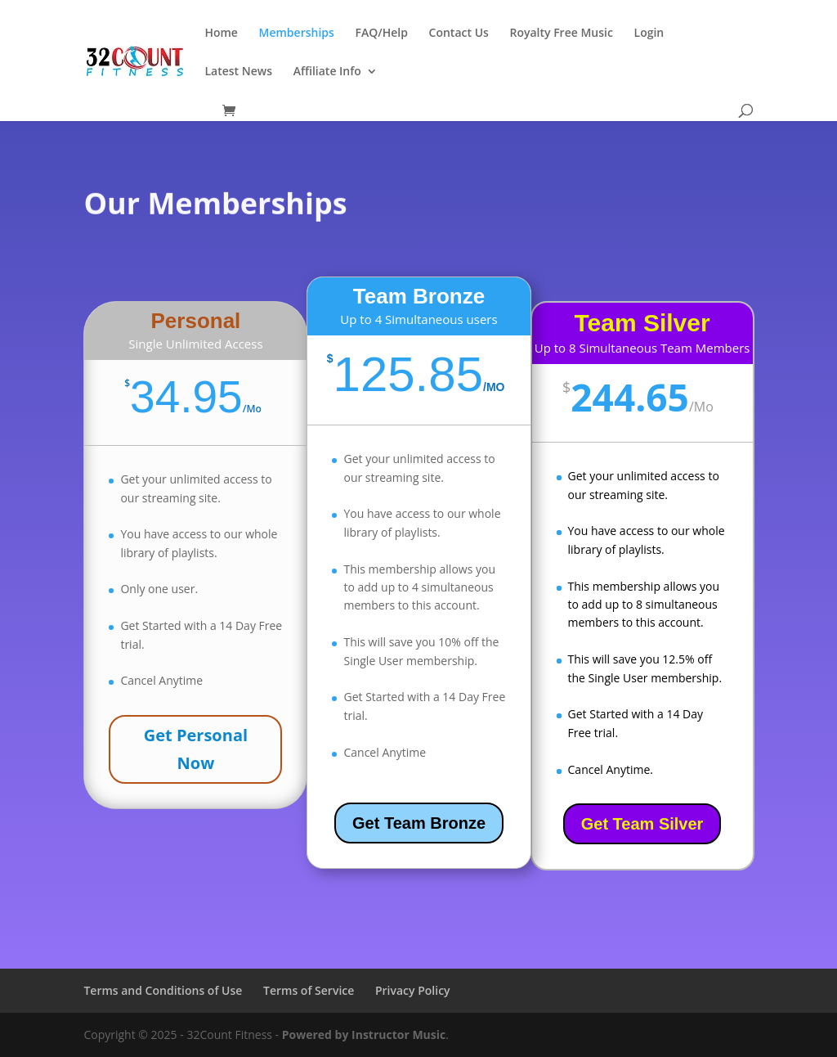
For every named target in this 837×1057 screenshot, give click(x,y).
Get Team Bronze (419, 823)
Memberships (296, 33)
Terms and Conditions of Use (162, 990)
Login (649, 33)
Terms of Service (308, 990)
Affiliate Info (327, 72)
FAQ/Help (381, 33)
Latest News (238, 72)
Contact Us (459, 33)
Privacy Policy (412, 990)
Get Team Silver (642, 824)
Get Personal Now (196, 749)
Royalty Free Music (560, 33)
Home (221, 33)
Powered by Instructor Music (364, 1034)
